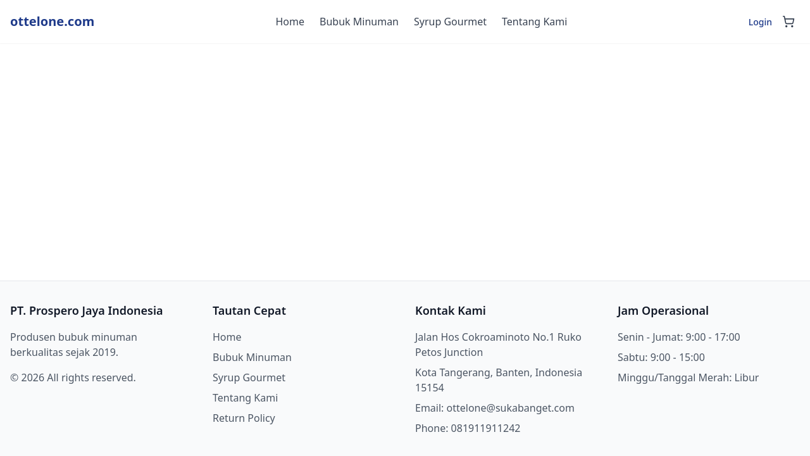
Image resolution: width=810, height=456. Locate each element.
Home (290, 21)
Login (760, 22)
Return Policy (244, 418)
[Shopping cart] (788, 21)
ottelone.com (52, 21)
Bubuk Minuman (359, 21)
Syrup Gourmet (450, 21)
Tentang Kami (534, 21)
